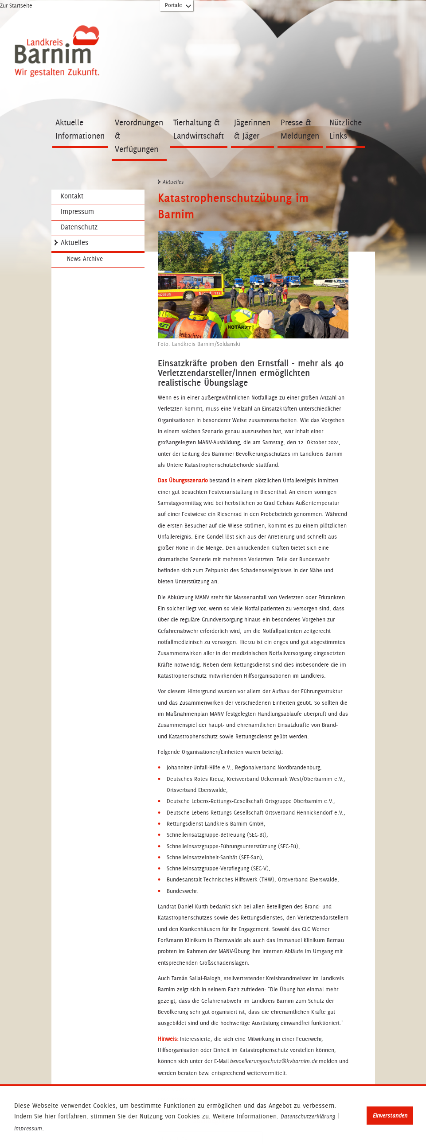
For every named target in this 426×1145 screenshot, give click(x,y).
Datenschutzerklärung (308, 1116)
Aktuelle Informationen (80, 129)
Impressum (28, 1128)
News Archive (85, 258)
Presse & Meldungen (300, 129)
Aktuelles (74, 242)
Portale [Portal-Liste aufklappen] (178, 7)
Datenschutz (79, 227)
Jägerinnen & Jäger (252, 129)
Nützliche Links (345, 129)
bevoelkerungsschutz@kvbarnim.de (273, 1061)
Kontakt (72, 196)
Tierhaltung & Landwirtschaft (198, 129)
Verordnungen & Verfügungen (139, 135)
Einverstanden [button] (390, 1115)
